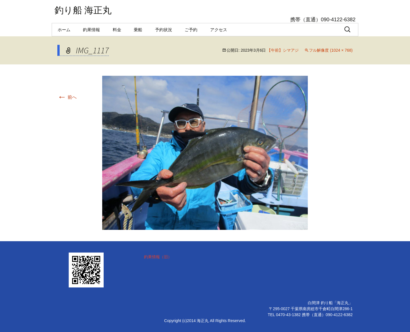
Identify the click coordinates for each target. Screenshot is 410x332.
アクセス (218, 29)
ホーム (64, 29)
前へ (67, 97)
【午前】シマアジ (283, 50)
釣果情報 (91, 29)
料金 (117, 29)
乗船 (138, 29)
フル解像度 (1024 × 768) (331, 50)
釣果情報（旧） (158, 257)
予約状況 (163, 29)
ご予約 (191, 29)
